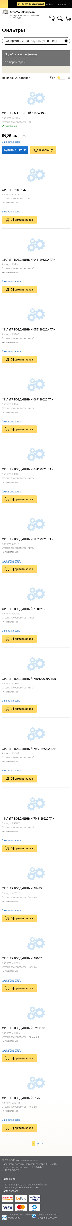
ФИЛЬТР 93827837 (14, 190)
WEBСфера (14, 1217)
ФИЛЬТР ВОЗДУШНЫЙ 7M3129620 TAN (28, 818)
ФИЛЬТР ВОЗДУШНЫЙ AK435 (22, 888)
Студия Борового (47, 1217)
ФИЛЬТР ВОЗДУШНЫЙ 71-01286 (23, 609)
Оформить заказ (22, 219)
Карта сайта (9, 1178)
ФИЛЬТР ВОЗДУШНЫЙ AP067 (22, 958)
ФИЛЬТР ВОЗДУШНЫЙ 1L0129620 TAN (28, 539)
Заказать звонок (11, 141)
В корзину (46, 150)
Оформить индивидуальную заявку (31, 41)
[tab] (36, 54)
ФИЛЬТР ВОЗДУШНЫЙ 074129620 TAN (28, 469)
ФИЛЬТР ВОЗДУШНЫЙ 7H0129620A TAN (29, 679)
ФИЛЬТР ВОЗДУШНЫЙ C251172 (23, 1028)
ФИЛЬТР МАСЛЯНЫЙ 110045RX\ (24, 113)
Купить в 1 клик (15, 150)
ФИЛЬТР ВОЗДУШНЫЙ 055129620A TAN (28, 329)
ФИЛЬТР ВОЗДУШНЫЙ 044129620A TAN (28, 259)
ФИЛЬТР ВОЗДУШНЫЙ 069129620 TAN (28, 399)
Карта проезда (10, 1190)
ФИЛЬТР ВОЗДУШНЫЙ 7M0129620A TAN (29, 749)
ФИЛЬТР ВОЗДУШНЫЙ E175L (21, 1098)
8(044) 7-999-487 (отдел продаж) (31, 4)
